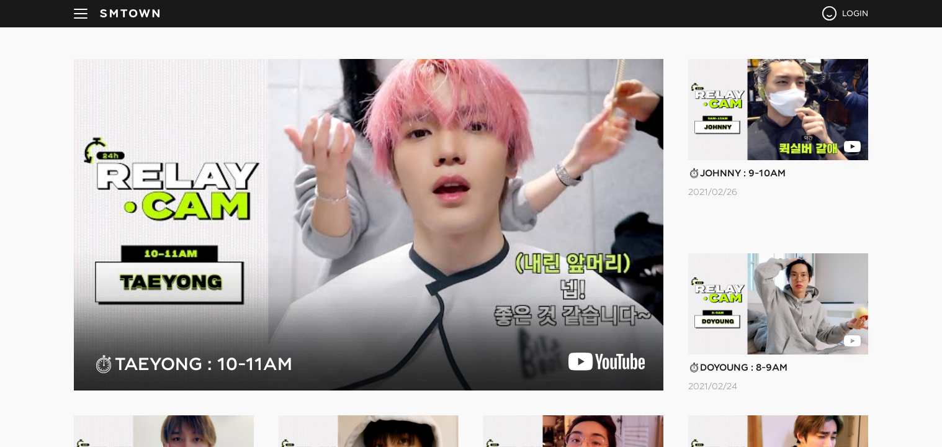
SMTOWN (129, 13)
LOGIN (855, 13)
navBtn (80, 14)
